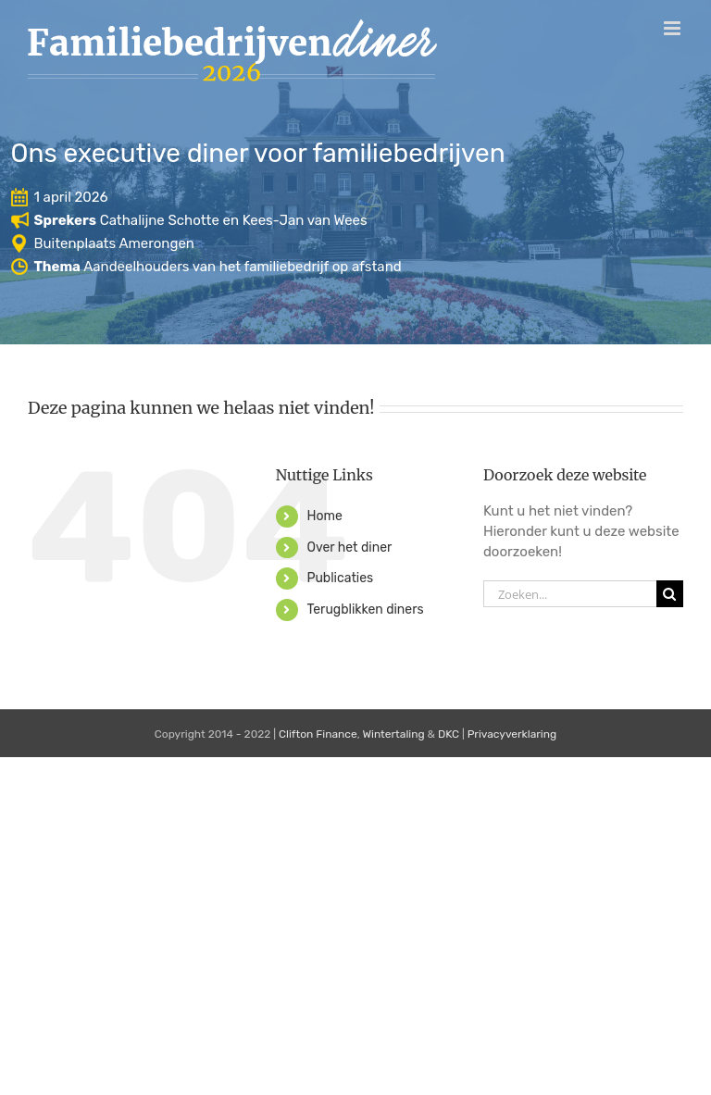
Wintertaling (393, 734)
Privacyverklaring (512, 734)
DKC (448, 734)
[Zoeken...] (569, 593)
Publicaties (339, 578)
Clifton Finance (318, 734)
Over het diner (349, 547)
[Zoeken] (669, 593)
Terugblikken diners (364, 609)
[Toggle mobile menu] (673, 28)
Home (324, 516)
